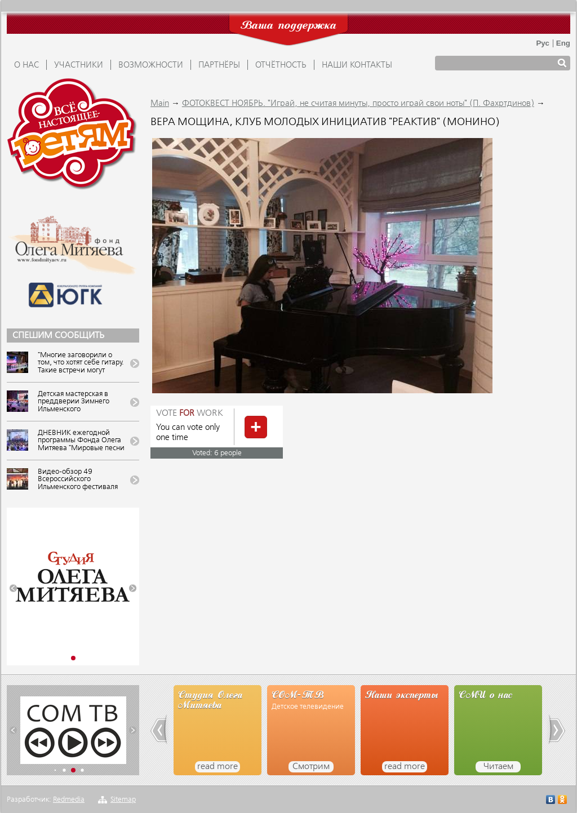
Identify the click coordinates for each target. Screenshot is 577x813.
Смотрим (311, 766)
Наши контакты (357, 65)
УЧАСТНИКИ (78, 65)
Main (159, 104)
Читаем (498, 766)
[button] (13, 588)
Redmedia (69, 799)
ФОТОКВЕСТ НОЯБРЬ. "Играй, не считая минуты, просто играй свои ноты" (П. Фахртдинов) (358, 104)
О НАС (26, 65)
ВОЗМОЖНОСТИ (150, 65)
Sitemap (123, 799)
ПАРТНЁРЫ (219, 65)
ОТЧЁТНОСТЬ (281, 65)
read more (217, 766)
